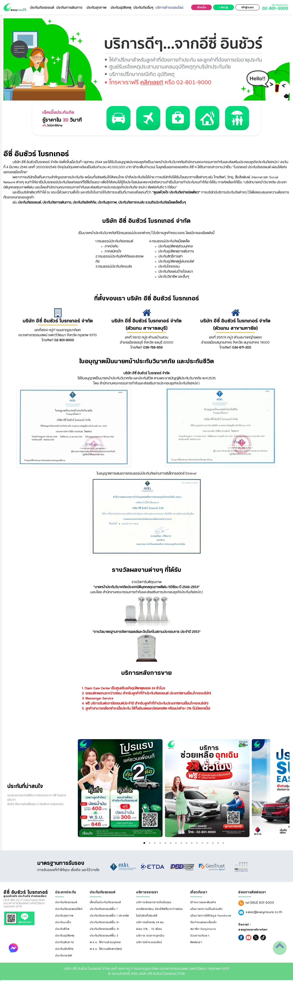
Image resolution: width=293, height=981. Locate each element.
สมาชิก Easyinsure (203, 929)
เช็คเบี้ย (201, 7)
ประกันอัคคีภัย (64, 948)
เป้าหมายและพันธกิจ (203, 902)
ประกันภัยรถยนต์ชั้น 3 (104, 935)
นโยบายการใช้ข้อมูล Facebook (210, 915)
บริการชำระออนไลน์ (169, 7)
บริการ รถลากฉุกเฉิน (150, 935)
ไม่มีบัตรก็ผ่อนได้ (146, 915)
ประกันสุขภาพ (96, 7)
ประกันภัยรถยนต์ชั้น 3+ (104, 929)
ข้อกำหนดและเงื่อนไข (203, 922)
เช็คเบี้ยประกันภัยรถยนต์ (105, 902)
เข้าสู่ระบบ (247, 7)
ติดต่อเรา (196, 942)
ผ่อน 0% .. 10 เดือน (149, 929)
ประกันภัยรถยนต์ (42, 7)
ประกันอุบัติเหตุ (121, 7)
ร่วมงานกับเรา (199, 935)
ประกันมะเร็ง (63, 922)
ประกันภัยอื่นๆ (143, 7)
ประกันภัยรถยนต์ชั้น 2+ (104, 922)
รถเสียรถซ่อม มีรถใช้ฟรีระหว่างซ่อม (159, 909)
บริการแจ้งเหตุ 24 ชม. (150, 922)
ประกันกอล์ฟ (63, 955)
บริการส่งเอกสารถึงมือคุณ (153, 902)
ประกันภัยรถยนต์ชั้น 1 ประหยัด (109, 915)
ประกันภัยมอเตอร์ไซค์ (68, 909)
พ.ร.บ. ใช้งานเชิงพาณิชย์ (106, 948)
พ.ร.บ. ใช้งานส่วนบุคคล (105, 942)
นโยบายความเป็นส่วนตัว (206, 909)
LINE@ (223, 7)
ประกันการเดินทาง (69, 7)
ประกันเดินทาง (64, 942)
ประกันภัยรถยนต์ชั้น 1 (103, 909)
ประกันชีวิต (62, 929)
